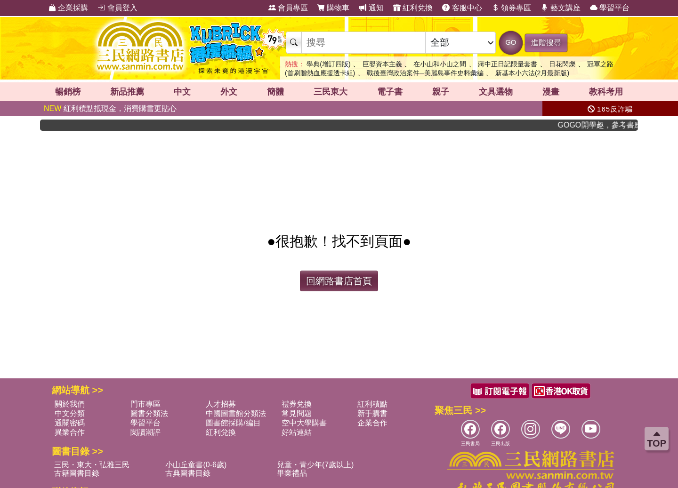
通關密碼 (70, 423)
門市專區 (145, 404)
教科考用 (606, 91)
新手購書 (372, 413)
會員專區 (288, 8)
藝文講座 (560, 8)
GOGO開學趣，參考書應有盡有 (605, 125)
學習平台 (610, 8)
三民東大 (330, 91)
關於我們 (70, 404)
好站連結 (297, 432)
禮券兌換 (297, 404)
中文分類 (70, 413)
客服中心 (462, 8)
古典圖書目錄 (187, 473)
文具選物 (496, 91)
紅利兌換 (413, 8)
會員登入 (117, 8)
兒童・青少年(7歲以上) (315, 465)
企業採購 (68, 8)
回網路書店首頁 (339, 281)
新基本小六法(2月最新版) (532, 73)
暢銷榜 (68, 91)
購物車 (333, 8)
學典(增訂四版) (328, 64)
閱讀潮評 (145, 432)
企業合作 (372, 423)
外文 (228, 91)
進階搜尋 (546, 43)
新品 (127, 91)
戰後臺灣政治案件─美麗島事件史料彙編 (425, 73)
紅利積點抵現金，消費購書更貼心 (110, 108)
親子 (440, 91)
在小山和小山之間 (439, 64)
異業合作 (70, 432)
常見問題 (297, 413)
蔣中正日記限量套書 (507, 64)
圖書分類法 (149, 413)
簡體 (275, 91)
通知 (371, 8)
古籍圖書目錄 (76, 473)
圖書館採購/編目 (233, 423)
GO (510, 42)
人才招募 (221, 404)
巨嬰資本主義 (382, 64)
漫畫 (550, 91)
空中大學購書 (304, 423)
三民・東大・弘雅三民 (91, 465)
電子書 (390, 91)
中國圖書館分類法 (236, 413)
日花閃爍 (562, 64)
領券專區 (511, 8)
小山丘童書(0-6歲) (195, 465)
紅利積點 (372, 404)
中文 (182, 91)
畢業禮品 (292, 473)
